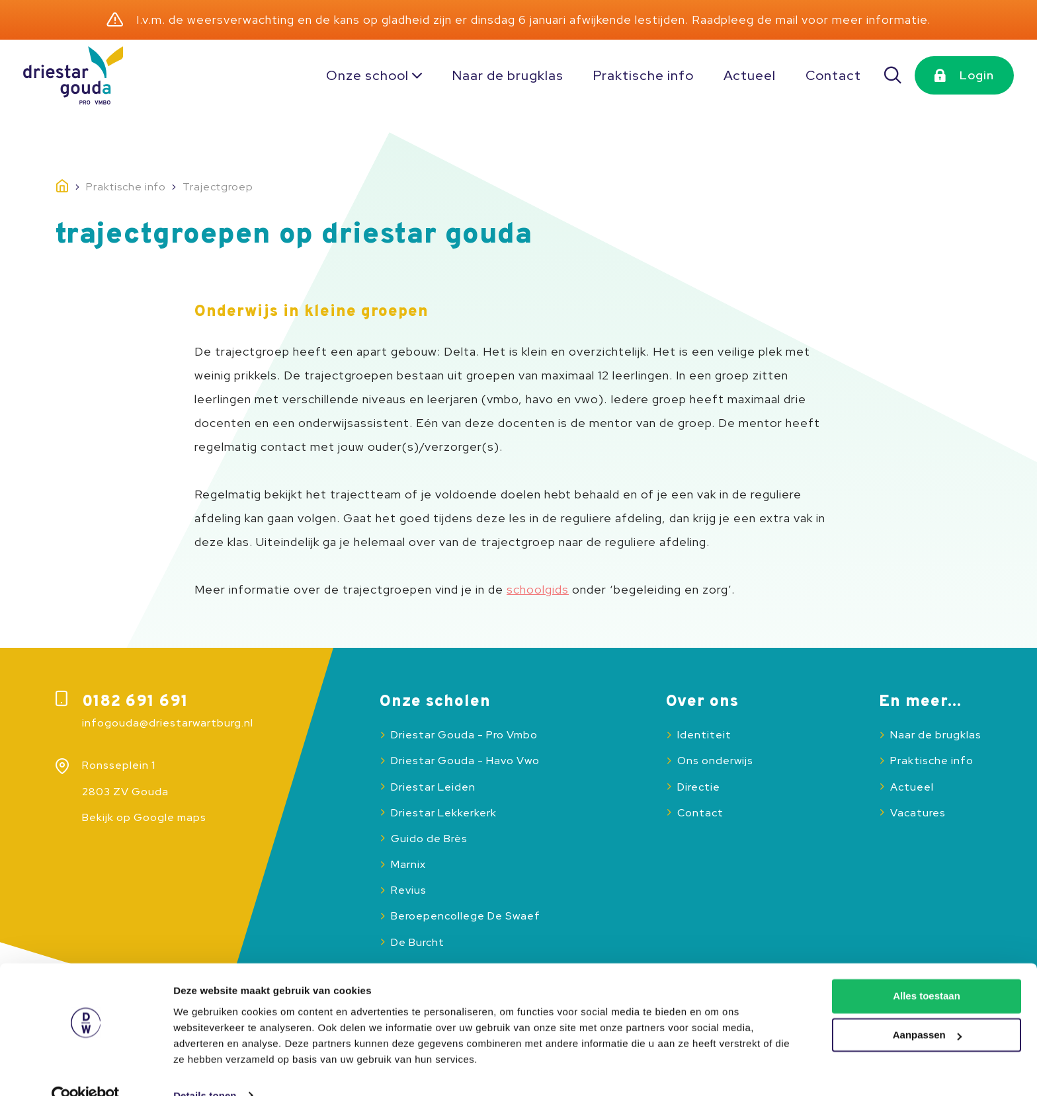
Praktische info (643, 75)
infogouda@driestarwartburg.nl (167, 723)
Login (977, 75)
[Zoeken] (893, 75)
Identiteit (704, 735)
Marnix (408, 864)
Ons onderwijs (715, 760)
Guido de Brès (429, 838)
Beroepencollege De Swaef (465, 916)
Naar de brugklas (507, 75)
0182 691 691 (135, 702)
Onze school (367, 75)
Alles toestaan (926, 970)
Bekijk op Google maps (144, 817)
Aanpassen (927, 1009)
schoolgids (538, 589)
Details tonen (204, 1070)
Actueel (750, 75)
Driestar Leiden (433, 787)
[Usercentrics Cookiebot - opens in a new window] (86, 1070)
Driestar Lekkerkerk (444, 813)
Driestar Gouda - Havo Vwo (465, 760)
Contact (833, 75)
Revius (409, 890)
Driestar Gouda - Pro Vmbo (464, 735)
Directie (698, 787)
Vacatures (918, 813)
